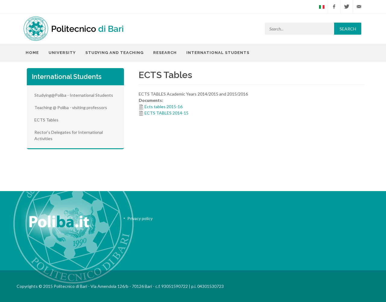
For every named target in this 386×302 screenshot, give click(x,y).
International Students (217, 52)
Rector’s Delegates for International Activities (68, 135)
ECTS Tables (46, 119)
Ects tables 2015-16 (163, 106)
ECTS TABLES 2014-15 (166, 112)
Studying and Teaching (114, 52)
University (62, 52)
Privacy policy (140, 218)
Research (165, 52)
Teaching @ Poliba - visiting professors (70, 107)
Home (32, 52)
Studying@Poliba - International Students (73, 95)
